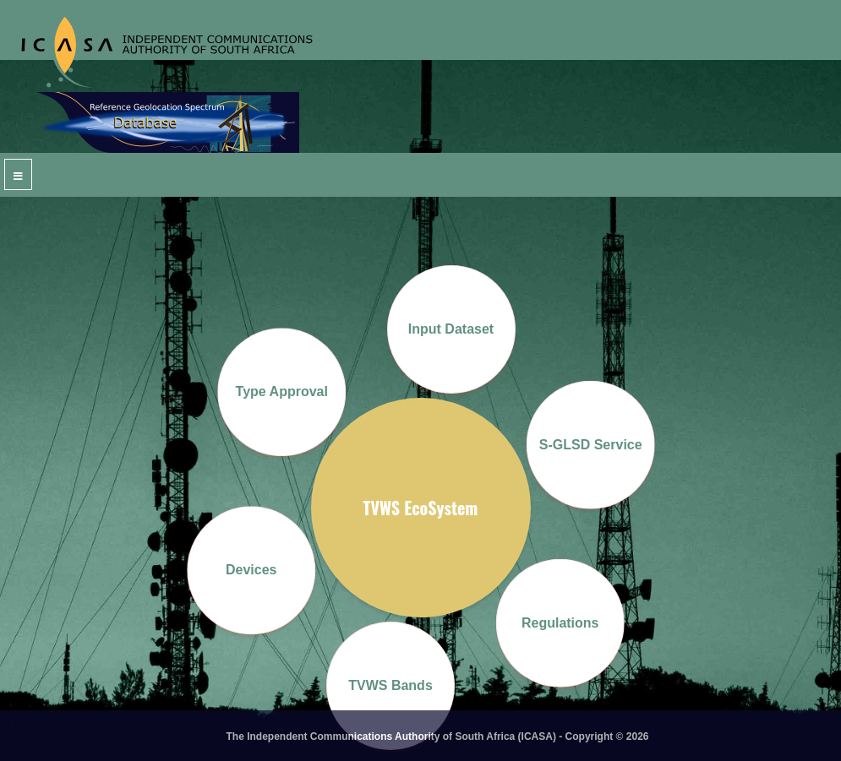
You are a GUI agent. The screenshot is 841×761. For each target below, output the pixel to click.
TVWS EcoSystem (420, 507)
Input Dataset (451, 329)
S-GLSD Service (590, 444)
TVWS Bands (390, 685)
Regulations (559, 622)
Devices (251, 570)
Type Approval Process (281, 420)
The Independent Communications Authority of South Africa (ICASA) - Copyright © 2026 (438, 736)
